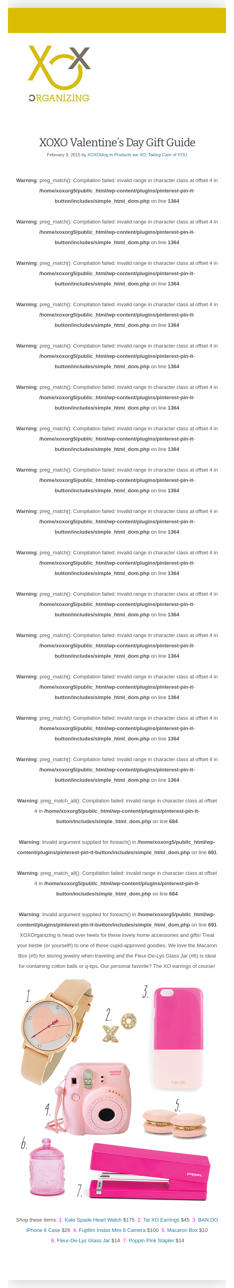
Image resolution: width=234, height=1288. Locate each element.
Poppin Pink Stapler (151, 1240)
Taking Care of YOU (167, 154)
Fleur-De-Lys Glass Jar (83, 1240)
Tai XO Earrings (161, 1220)
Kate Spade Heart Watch (92, 1220)
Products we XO (130, 154)
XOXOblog (98, 154)
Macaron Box (182, 1230)
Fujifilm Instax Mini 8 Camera (112, 1230)
